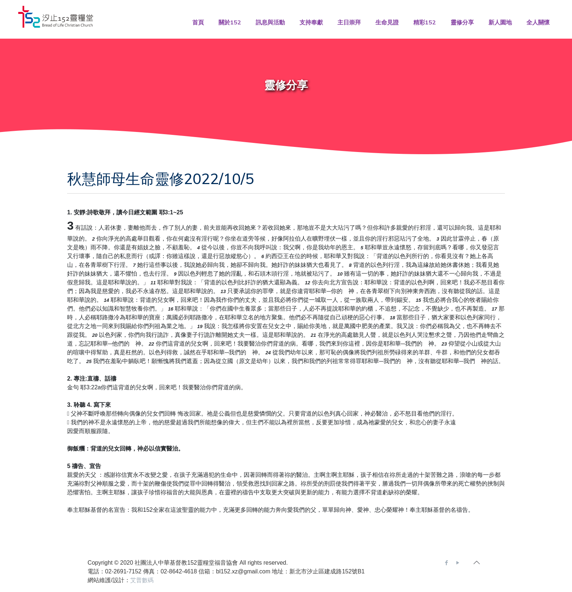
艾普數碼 (142, 580)
